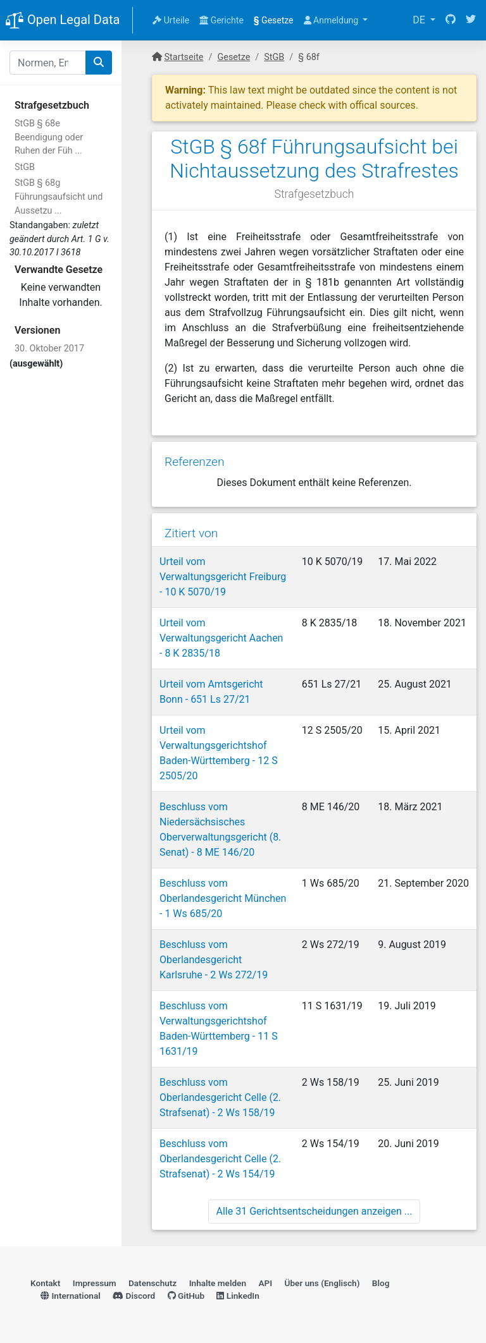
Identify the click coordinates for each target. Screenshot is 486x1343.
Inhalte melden (217, 1283)
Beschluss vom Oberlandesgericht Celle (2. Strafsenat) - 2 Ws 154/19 (220, 1159)
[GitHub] (450, 20)
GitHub (186, 1296)
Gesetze (274, 20)
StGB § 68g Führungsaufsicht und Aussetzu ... (59, 197)
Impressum (94, 1283)
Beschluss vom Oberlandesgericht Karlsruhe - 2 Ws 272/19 (213, 960)
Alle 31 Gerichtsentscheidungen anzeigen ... (314, 1211)
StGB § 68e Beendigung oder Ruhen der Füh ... (49, 137)
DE (420, 20)
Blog (381, 1283)
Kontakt (45, 1283)
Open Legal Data (62, 20)
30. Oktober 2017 (49, 348)
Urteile (171, 20)
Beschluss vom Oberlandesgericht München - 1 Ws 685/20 (222, 898)
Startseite (184, 57)
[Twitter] (471, 20)
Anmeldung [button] (332, 20)
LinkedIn (237, 1296)
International (70, 1296)
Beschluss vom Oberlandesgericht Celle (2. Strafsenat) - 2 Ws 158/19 (220, 1097)
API (265, 1283)
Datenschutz (152, 1283)
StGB (25, 167)
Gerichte (221, 20)
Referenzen (195, 461)
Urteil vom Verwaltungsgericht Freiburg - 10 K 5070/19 (222, 577)
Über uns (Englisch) (322, 1283)
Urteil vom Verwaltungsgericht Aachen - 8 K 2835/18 (221, 638)
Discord (134, 1296)
